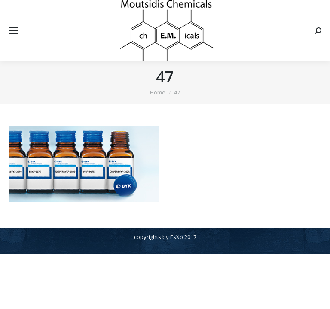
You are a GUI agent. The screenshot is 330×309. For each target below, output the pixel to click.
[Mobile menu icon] (14, 31)
